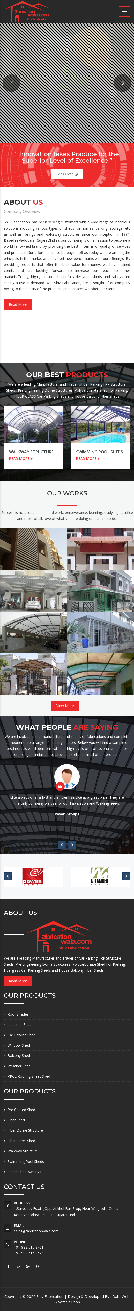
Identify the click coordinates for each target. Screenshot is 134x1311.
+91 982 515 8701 (28, 1247)
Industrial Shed (20, 1024)
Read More (18, 304)
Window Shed (19, 1045)
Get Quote (67, 174)
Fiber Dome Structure (25, 1130)
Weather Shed (19, 1066)
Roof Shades (18, 1014)
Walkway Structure (31, 452)
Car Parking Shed (21, 1034)
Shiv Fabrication (50, 1296)
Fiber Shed (16, 1120)
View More (65, 705)
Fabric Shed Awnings (24, 1171)
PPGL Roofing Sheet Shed (29, 1076)
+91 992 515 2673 (28, 1252)
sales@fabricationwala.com (36, 1231)
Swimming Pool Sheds (99, 452)
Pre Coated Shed (21, 1109)
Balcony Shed (19, 1055)
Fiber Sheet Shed (21, 1140)
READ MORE (21, 458)
